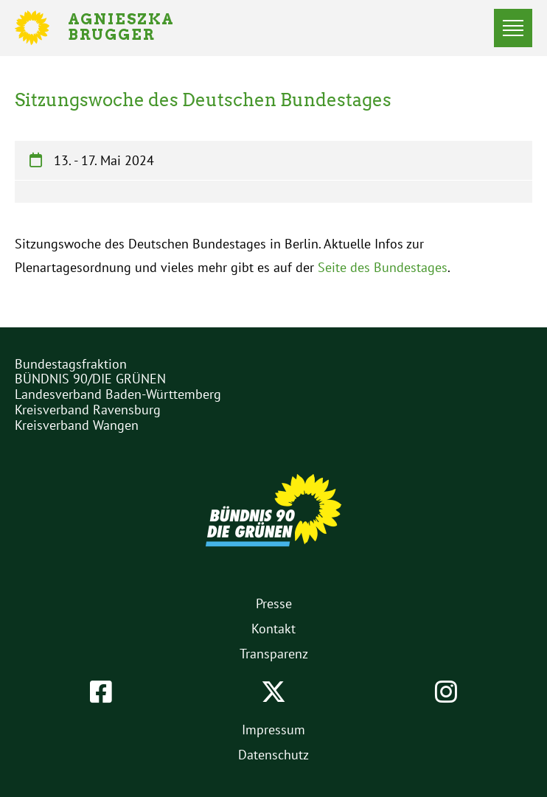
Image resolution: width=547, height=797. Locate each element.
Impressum (273, 729)
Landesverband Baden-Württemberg (118, 394)
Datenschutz (273, 754)
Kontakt (273, 628)
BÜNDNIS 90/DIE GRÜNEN (90, 378)
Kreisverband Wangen (77, 425)
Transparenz (274, 653)
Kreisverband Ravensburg (88, 409)
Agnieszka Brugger (130, 28)
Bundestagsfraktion (71, 363)
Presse (274, 603)
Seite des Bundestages (382, 267)
